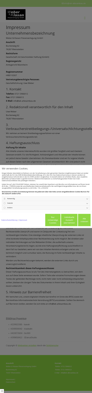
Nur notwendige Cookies (35, 221)
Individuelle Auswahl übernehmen (58, 221)
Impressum (23, 214)
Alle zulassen (79, 221)
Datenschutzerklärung (9, 214)
